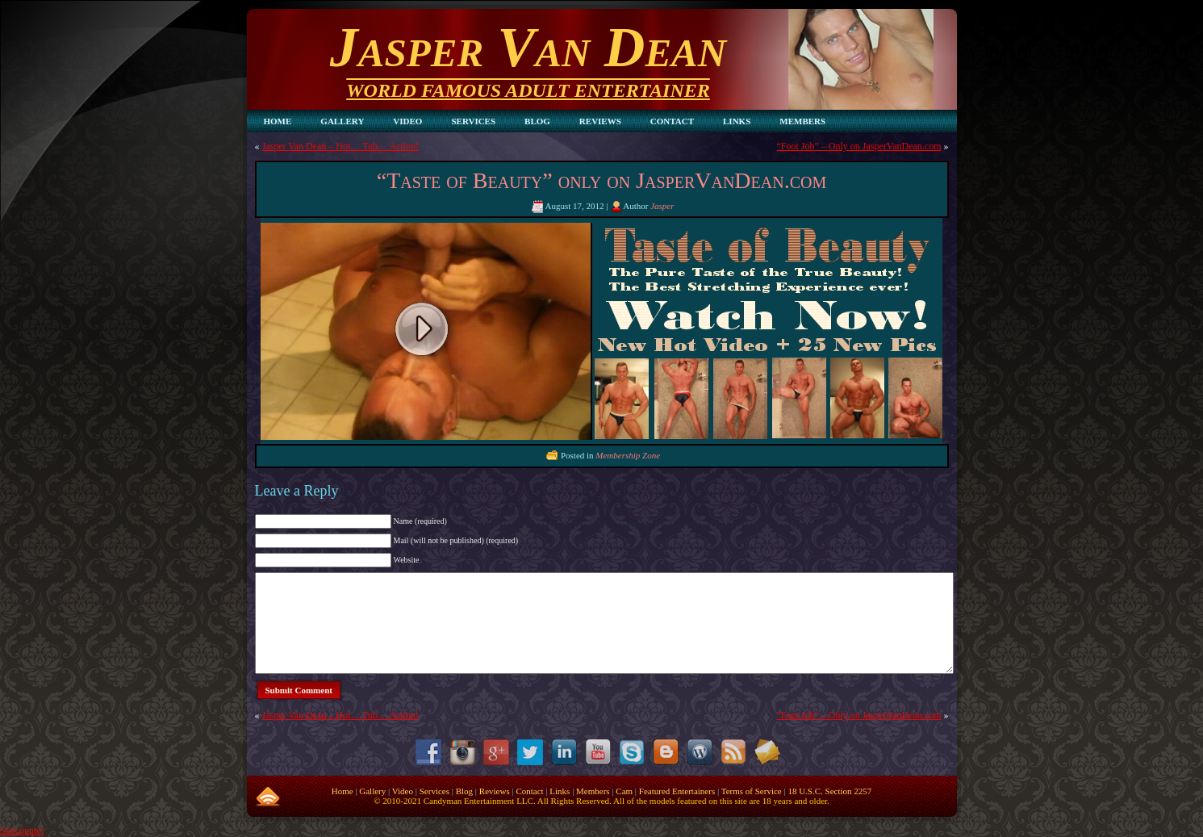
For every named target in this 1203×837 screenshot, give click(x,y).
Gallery (372, 791)
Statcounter (22, 830)
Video (402, 791)
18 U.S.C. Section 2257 (829, 791)
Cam (624, 791)
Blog (464, 791)
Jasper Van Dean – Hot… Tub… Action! (340, 146)
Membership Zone (627, 455)
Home (342, 791)
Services (434, 791)
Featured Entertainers (677, 791)
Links (559, 791)
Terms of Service (751, 791)
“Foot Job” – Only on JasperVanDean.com (859, 146)
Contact (529, 791)
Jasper (662, 206)
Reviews (494, 791)
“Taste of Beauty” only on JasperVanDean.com (602, 180)
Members (593, 791)
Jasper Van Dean (528, 47)
